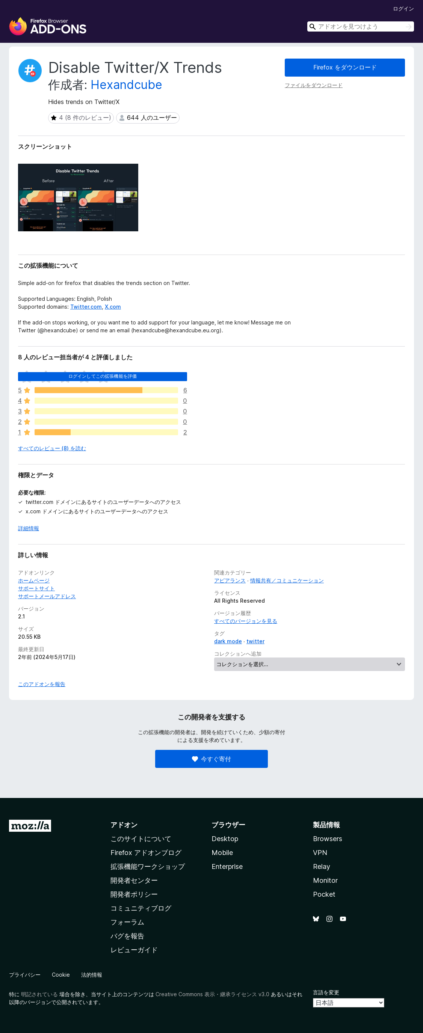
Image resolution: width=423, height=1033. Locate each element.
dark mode (228, 641)
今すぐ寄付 (211, 759)
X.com (113, 306)
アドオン (123, 825)
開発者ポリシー (134, 894)
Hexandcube (126, 84)
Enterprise (227, 866)
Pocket (324, 894)
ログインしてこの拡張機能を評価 (102, 376)
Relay (321, 866)
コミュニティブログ (140, 908)
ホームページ (34, 580)
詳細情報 (28, 528)
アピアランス (230, 580)
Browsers (327, 839)
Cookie (61, 974)
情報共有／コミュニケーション (287, 580)
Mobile (222, 853)
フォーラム (127, 922)
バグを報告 (127, 936)
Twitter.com (86, 306)
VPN (320, 853)
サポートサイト (36, 588)
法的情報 (91, 974)
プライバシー (25, 974)
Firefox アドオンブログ (145, 853)
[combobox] (360, 26)
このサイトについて (140, 839)
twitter (255, 641)
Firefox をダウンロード (345, 67)
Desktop (225, 839)
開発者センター (134, 880)
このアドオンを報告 (41, 684)
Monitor (325, 880)
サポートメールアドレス (47, 596)
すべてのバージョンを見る (245, 621)
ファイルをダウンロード (314, 85)
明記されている (39, 994)
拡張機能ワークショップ (147, 866)
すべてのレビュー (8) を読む (52, 448)
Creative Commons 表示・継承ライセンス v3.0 (212, 994)
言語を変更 (326, 992)
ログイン (403, 8)
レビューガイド (134, 950)
